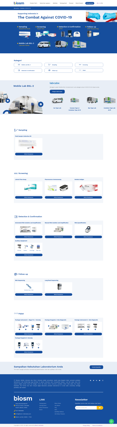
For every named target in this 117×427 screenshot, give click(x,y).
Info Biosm (57, 405)
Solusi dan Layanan (45, 3)
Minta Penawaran (28, 154)
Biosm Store (58, 403)
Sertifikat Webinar (59, 411)
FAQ (56, 407)
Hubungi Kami (42, 405)
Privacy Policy (86, 425)
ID (100, 3)
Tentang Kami (63, 3)
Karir (56, 409)
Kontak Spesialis (96, 367)
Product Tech (33, 3)
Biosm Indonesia (39, 425)
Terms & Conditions (97, 425)
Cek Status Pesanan (60, 414)
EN (98, 3)
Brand (40, 409)
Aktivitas (55, 3)
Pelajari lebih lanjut (57, 91)
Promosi (71, 3)
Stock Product (79, 3)
